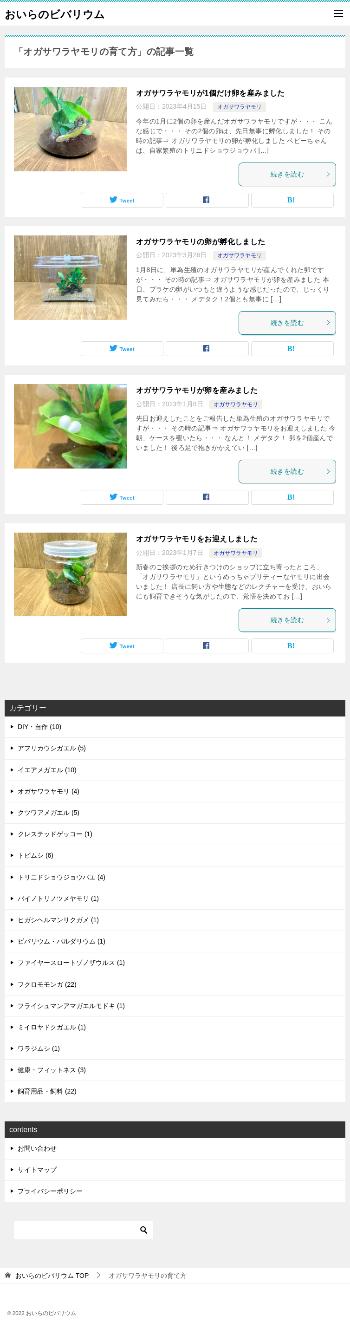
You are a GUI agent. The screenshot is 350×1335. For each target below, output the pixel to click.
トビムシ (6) (35, 855)
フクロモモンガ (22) (47, 984)
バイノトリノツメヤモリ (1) (58, 898)
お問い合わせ (37, 1148)
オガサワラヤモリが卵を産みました (197, 390)
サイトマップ (37, 1169)
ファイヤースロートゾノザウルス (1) (71, 962)
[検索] (83, 1230)
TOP (52, 1275)
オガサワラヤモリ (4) (48, 791)
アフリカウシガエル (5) (52, 748)
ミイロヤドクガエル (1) (52, 1027)
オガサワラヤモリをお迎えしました (197, 539)
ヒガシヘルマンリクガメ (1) (58, 920)
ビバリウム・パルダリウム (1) (61, 941)
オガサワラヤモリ (239, 107)
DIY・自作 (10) (39, 726)
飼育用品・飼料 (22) (47, 1091)
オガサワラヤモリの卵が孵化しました (201, 242)
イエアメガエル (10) (47, 770)
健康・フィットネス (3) (52, 1070)
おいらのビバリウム (55, 13)
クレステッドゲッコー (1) (55, 834)
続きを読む (301, 174)
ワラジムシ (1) (39, 1048)
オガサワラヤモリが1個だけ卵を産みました (210, 93)
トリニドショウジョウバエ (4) (61, 877)
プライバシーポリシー (50, 1191)
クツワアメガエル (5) (48, 812)
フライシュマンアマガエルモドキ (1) (71, 1005)
